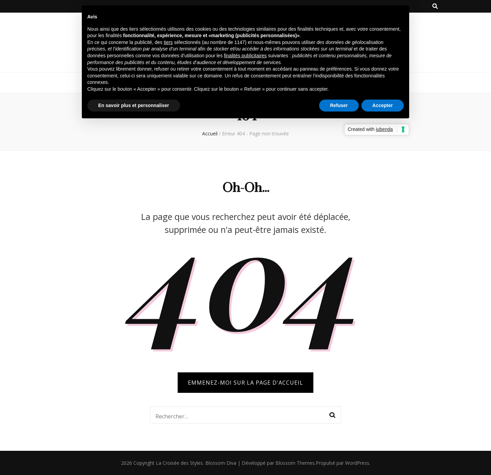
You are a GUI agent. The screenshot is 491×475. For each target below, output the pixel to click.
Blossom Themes (295, 463)
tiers (168, 42)
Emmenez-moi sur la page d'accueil (245, 382)
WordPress (357, 463)
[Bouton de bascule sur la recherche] (435, 6)
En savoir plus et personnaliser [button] (133, 105)
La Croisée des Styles (179, 463)
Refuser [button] (339, 105)
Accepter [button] (382, 105)
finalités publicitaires (245, 55)
